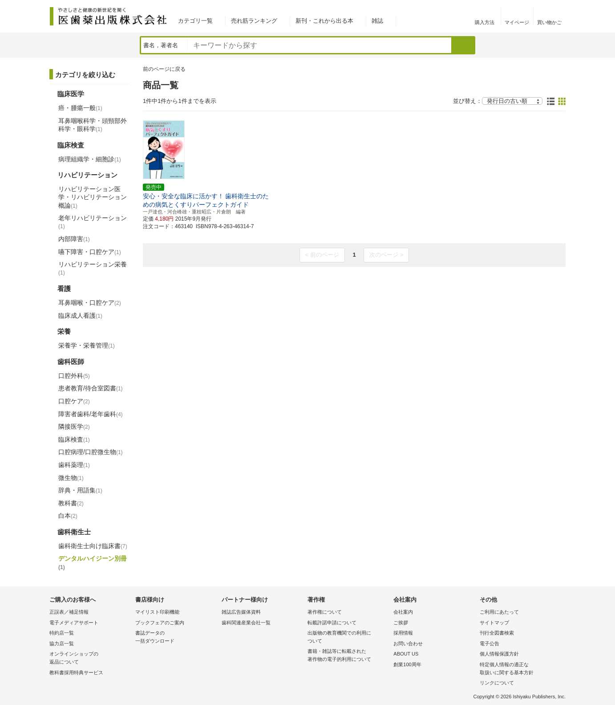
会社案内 (403, 612)
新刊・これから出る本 (324, 20)
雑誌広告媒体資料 (241, 612)
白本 (67, 515)
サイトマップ (494, 622)
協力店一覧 (61, 643)
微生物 (71, 477)
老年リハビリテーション (92, 222)
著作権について (325, 612)
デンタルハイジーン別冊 (92, 562)
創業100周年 (407, 664)
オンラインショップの (90, 658)
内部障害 (74, 238)
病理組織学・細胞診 (89, 159)
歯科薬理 (74, 464)
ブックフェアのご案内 (159, 622)
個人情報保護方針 (499, 653)
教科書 (71, 503)
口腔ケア (74, 401)
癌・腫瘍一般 (80, 107)
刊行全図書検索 (497, 632)
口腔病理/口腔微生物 (90, 451)
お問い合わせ (408, 643)
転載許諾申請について (332, 622)
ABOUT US (405, 653)
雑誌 (377, 20)
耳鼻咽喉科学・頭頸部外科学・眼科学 (92, 124)
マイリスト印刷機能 (157, 612)
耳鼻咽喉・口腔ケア (89, 302)
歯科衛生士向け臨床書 (92, 545)
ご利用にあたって (499, 612)
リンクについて (497, 682)
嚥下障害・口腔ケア (89, 251)
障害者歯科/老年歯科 (90, 414)
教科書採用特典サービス (76, 672)
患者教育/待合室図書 (90, 388)
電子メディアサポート (73, 622)
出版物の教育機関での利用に (348, 637)
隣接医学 (74, 426)
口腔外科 (74, 375)
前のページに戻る (164, 69)
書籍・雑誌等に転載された (348, 655)
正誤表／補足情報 (69, 612)
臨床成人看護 (80, 315)
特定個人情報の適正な (520, 669)
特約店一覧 (61, 632)
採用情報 (403, 632)
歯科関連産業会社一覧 (246, 622)
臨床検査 (74, 439)
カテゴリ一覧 (195, 20)
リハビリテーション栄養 (92, 268)
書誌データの (176, 637)
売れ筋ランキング (254, 20)
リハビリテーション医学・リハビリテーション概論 (92, 197)
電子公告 (489, 643)
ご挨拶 (400, 622)
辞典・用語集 (80, 490)
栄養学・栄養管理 (86, 345)
